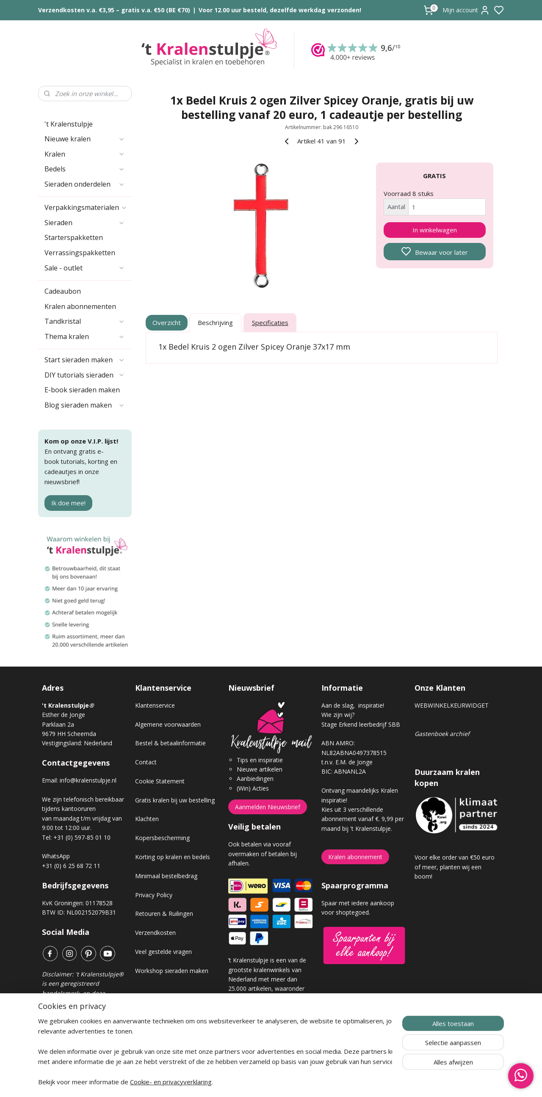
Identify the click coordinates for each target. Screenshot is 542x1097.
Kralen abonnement (355, 857)
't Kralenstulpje (68, 124)
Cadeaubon (62, 291)
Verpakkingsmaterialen (85, 207)
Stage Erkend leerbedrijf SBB (360, 724)
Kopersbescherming (162, 838)
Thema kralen (84, 336)
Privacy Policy (153, 895)
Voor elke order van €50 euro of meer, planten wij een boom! (455, 866)
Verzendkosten (155, 933)
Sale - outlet (84, 268)
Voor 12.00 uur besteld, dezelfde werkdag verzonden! (280, 10)
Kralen (84, 154)
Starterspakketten (73, 237)
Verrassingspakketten (79, 252)
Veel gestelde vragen (163, 952)
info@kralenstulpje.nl (88, 780)
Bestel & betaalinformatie (170, 743)
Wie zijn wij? (337, 715)
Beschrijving (215, 322)
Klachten (147, 819)
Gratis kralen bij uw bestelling (175, 800)
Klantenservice (155, 705)
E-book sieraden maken (82, 389)
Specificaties (270, 322)
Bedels (84, 169)
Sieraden (84, 222)
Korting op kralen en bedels (172, 857)
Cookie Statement (160, 781)
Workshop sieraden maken (171, 971)
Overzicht (167, 322)
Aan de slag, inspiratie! (352, 705)
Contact (146, 762)
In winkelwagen (434, 230)
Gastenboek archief (442, 734)
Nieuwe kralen (84, 138)
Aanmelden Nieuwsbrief (267, 807)
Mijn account (466, 10)
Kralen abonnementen (80, 306)
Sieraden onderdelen (84, 184)
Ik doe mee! (68, 503)
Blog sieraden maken (84, 405)
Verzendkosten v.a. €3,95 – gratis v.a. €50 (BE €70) (114, 10)
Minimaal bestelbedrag (166, 876)
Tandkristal (84, 321)
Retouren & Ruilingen (164, 914)
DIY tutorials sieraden (84, 375)
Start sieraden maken (84, 359)
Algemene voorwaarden (168, 724)
